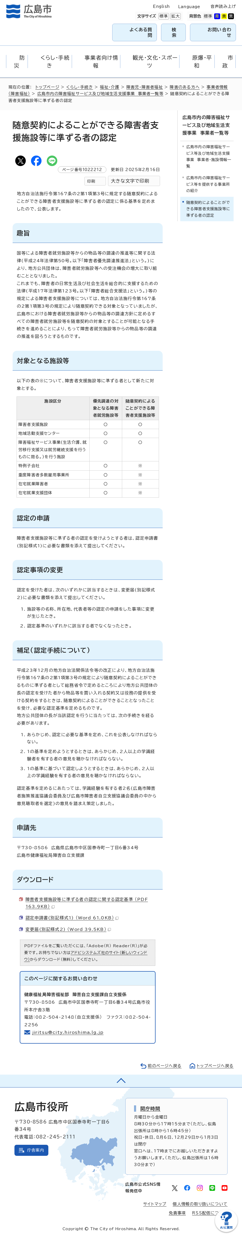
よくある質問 (141, 32)
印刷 (91, 181)
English (161, 6)
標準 (163, 16)
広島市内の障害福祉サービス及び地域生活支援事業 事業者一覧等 (100, 94)
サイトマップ (154, 1204)
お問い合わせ (219, 32)
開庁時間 (150, 1108)
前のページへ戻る (165, 1066)
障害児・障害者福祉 (144, 87)
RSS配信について (210, 1213)
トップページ (47, 87)
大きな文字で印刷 (130, 181)
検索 (174, 32)
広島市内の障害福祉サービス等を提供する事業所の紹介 (208, 184)
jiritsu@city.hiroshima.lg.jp (68, 1032)
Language (189, 7)
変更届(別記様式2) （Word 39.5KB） (68, 929)
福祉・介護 (109, 87)
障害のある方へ (184, 87)
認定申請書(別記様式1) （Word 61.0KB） (72, 918)
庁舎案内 (35, 1150)
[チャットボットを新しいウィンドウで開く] (226, 1231)
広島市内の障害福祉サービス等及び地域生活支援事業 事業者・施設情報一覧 (208, 156)
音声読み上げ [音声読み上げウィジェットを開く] (223, 6)
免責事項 (177, 1213)
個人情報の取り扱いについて (200, 1204)
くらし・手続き (79, 87)
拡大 (175, 16)
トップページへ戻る (215, 1066)
